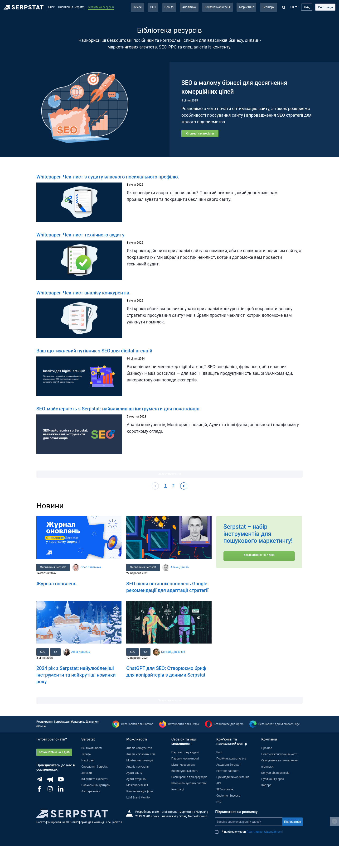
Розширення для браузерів (189, 777)
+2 (56, 652)
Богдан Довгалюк (174, 652)
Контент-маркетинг (218, 7)
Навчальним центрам (96, 785)
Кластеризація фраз (139, 791)
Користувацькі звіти (185, 771)
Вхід (307, 7)
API (218, 783)
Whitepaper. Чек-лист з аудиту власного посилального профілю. (107, 177)
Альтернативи (90, 791)
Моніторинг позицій (139, 760)
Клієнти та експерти (94, 779)
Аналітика (189, 7)
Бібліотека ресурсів (101, 7)
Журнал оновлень (56, 583)
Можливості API (137, 785)
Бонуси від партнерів (275, 772)
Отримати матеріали (200, 133)
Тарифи (86, 754)
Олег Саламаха (91, 567)
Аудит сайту (134, 772)
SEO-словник (225, 789)
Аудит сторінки (136, 779)
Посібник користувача (231, 758)
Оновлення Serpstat (71, 7)
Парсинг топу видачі (185, 752)
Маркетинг (246, 7)
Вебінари (268, 7)
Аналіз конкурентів (139, 748)
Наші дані (87, 760)
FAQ (219, 801)
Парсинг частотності (185, 758)
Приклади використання (232, 777)
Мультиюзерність (183, 764)
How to (169, 7)
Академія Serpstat (228, 764)
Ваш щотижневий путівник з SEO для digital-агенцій (94, 351)
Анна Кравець (81, 652)
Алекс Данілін (180, 567)
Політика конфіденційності (279, 754)
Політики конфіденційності (265, 831)
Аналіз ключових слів (140, 754)
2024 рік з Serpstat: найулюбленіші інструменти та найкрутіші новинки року (76, 674)
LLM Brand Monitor (138, 797)
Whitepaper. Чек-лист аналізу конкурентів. (83, 293)
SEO (153, 7)
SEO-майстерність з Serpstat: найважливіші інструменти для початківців (117, 409)
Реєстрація (325, 7)
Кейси (137, 7)
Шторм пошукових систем (188, 783)
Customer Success (228, 795)
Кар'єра (266, 785)
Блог (51, 7)
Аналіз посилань (137, 766)
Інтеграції (177, 789)
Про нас (266, 748)
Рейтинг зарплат (227, 771)
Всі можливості (91, 748)
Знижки (86, 772)
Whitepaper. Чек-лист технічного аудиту (80, 235)
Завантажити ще (169, 474)
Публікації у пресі (273, 779)
